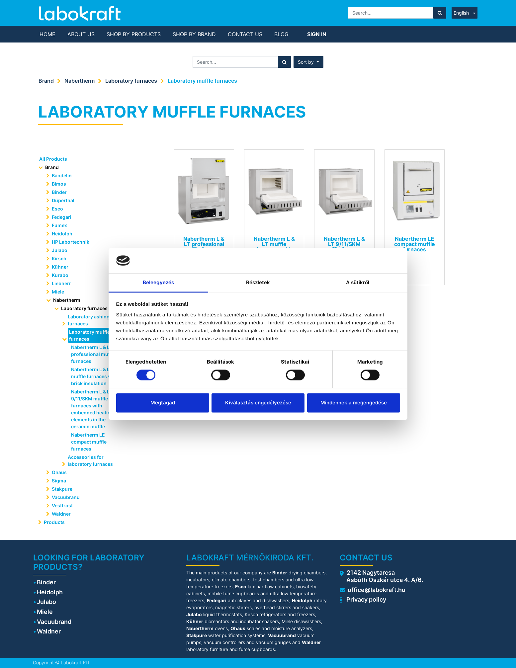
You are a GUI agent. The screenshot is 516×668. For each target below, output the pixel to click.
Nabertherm (79, 80)
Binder (59, 192)
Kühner (60, 267)
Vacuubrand (66, 497)
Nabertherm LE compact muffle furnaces (89, 442)
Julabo (59, 250)
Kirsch (59, 258)
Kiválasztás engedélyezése (258, 402)
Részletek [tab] (258, 282)
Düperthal (63, 200)
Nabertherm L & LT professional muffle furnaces (93, 354)
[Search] (439, 13)
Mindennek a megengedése (353, 402)
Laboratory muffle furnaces (202, 80)
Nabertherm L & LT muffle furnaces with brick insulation (94, 376)
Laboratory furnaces (131, 80)
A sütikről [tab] (358, 282)
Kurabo (60, 275)
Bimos (59, 184)
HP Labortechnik (70, 242)
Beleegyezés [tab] (158, 282)
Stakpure (62, 489)
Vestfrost (62, 505)
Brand (46, 80)
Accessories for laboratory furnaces (90, 460)
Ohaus (59, 472)
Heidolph (62, 233)
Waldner (61, 514)
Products (54, 522)
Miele (58, 291)
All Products (53, 159)
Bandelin (62, 175)
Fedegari (61, 217)
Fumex (59, 225)
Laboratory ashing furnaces (89, 320)
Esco (57, 208)
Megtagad (162, 402)
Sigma (59, 480)
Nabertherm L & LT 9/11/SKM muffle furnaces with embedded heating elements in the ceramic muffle (92, 409)
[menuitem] (47, 34)
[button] (308, 62)
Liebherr (61, 283)
